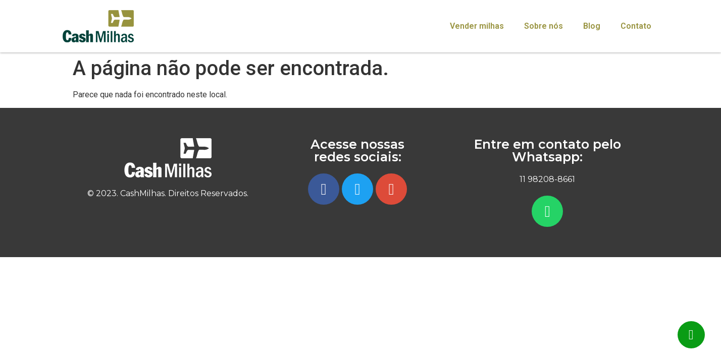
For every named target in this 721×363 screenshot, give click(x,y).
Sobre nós (543, 26)
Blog (591, 26)
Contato (636, 26)
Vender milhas (477, 26)
